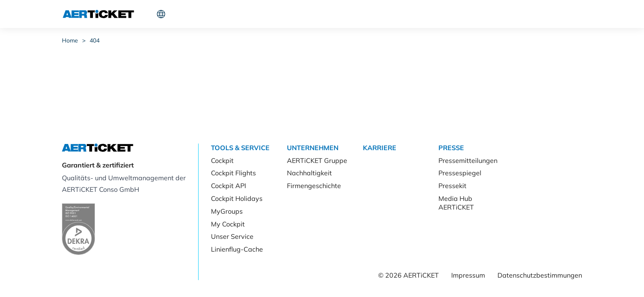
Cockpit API (228, 186)
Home (70, 40)
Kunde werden (517, 14)
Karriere (285, 14)
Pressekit (452, 186)
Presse (320, 14)
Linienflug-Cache (237, 249)
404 (94, 40)
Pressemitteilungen (467, 160)
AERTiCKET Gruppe (317, 160)
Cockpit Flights (233, 173)
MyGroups (227, 211)
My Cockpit (228, 224)
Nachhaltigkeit (309, 173)
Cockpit (458, 14)
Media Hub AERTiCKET (456, 202)
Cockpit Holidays (237, 198)
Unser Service (232, 236)
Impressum (468, 275)
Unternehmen (238, 14)
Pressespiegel (459, 173)
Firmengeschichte (314, 186)
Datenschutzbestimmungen (539, 275)
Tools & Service (181, 14)
